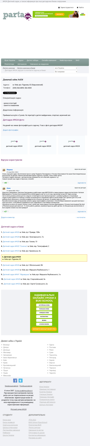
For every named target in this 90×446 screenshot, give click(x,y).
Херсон (52, 363)
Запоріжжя (7, 355)
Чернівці (52, 370)
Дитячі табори (32, 60)
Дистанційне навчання (11, 430)
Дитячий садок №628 (11, 237)
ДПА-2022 (32, 420)
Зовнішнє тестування (47, 389)
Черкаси (52, 368)
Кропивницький (9, 365)
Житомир (7, 352)
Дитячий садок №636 (11, 265)
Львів (5, 373)
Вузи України (10, 60)
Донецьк (6, 350)
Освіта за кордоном (10, 425)
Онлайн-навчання (49, 60)
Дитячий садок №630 (11, 241)
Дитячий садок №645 (12, 279)
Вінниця (6, 345)
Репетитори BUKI (35, 425)
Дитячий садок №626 (11, 232)
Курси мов (7, 420)
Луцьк (5, 370)
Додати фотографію (10, 130)
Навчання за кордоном (39, 64)
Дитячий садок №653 (12, 284)
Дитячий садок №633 (11, 251)
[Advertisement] (45, 38)
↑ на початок (80, 217)
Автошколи (22, 64)
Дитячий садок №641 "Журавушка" (16, 274)
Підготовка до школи (37, 433)
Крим (5, 363)
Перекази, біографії (46, 397)
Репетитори (9, 64)
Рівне (51, 350)
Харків (51, 360)
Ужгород (52, 358)
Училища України (45, 394)
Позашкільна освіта (46, 399)
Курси (21, 60)
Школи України (8, 435)
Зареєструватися (65, 7)
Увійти (80, 7)
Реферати (6, 433)
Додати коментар (8, 217)
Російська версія (25, 386)
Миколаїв (7, 376)
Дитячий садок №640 (11, 270)
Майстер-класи (66, 60)
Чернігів (52, 373)
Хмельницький (55, 365)
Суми (51, 352)
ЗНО (77, 60)
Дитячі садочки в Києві (26, 68)
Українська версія (11, 386)
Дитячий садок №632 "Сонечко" (15, 246)
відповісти (82, 183)
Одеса (51, 345)
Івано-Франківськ (10, 358)
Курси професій (9, 422)
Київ (5, 360)
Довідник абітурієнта (47, 402)
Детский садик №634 (18, 409)
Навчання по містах (36, 430)
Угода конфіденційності (24, 391)
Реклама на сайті (35, 438)
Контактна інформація (37, 435)
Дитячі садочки (9, 68)
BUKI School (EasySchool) (38, 422)
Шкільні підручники (10, 427)
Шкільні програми (46, 405)
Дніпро (6, 347)
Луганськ (6, 368)
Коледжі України (45, 392)
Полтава (52, 347)
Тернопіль (53, 355)
